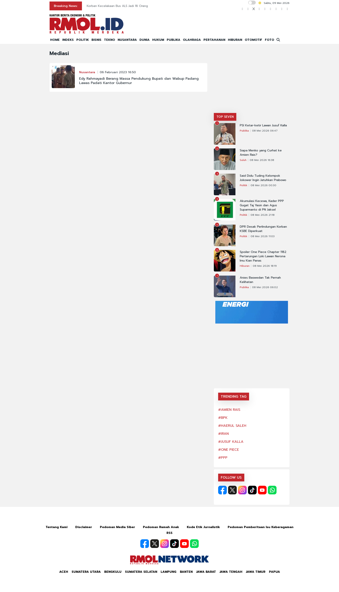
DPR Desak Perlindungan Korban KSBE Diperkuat (263, 229)
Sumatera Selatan (141, 572)
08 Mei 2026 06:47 (265, 131)
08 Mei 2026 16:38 (262, 160)
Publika (244, 131)
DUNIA (144, 40)
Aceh (63, 572)
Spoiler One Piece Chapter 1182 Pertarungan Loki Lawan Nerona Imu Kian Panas (263, 256)
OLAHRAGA (192, 40)
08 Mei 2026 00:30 (263, 185)
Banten (186, 572)
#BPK (223, 417)
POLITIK (82, 40)
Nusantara (87, 72)
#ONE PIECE (228, 449)
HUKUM (158, 40)
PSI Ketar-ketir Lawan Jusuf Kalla (263, 125)
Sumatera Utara (86, 572)
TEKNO (109, 40)
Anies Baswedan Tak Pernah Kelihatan (260, 280)
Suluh (243, 160)
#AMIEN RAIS (229, 409)
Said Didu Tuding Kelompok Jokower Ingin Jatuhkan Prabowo (263, 178)
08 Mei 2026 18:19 (265, 266)
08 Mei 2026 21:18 (263, 215)
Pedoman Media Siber (117, 527)
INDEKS (68, 40)
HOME (55, 40)
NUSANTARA (127, 40)
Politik (243, 185)
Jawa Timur (255, 572)
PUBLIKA (173, 40)
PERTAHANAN (214, 40)
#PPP (222, 457)
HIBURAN (235, 40)
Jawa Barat (206, 572)
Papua (274, 572)
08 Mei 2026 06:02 (265, 287)
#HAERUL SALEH (232, 425)
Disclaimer (83, 527)
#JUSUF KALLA (230, 441)
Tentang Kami (56, 527)
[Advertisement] (251, 80)
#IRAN (223, 433)
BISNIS (96, 40)
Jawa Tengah (230, 572)
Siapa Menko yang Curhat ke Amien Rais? (261, 152)
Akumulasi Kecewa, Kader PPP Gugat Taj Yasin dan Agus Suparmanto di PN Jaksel (262, 205)
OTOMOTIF (253, 40)
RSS (169, 533)
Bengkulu (113, 572)
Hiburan (244, 266)
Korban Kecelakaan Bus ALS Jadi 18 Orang (117, 6)
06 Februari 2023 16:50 (118, 72)
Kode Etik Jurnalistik (203, 527)
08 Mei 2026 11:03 (263, 236)
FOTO (269, 40)
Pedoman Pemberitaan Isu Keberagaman (260, 527)
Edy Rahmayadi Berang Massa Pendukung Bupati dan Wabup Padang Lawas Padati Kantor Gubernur (139, 80)
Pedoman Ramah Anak (161, 527)
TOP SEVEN (225, 116)
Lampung (168, 572)
